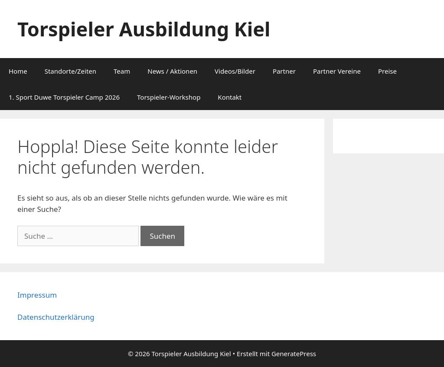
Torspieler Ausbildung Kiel (143, 29)
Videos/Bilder (235, 71)
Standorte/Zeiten (70, 71)
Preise (387, 71)
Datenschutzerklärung (56, 317)
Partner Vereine (337, 71)
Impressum (37, 295)
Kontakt (230, 97)
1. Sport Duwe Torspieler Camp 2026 (64, 97)
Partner (284, 71)
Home (18, 71)
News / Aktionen (172, 71)
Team (122, 71)
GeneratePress (293, 353)
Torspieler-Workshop (168, 97)
